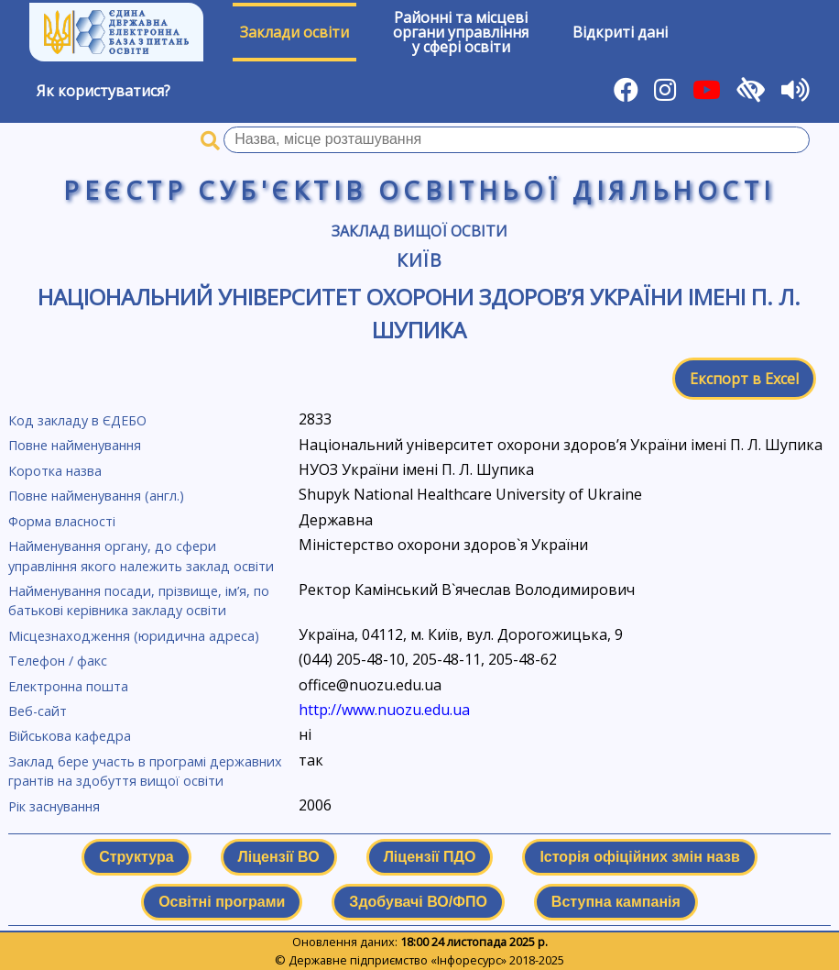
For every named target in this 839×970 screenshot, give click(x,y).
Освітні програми (221, 901)
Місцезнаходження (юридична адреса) (133, 636)
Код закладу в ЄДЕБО (77, 420)
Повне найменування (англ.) (96, 495)
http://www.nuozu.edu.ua (384, 710)
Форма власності (61, 521)
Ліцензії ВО (279, 857)
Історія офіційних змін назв (639, 857)
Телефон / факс (57, 660)
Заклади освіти (294, 32)
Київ (420, 260)
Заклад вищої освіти (419, 231)
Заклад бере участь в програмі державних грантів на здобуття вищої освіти (145, 771)
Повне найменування (74, 445)
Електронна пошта (68, 686)
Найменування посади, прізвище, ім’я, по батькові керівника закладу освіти (138, 601)
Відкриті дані (620, 32)
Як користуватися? (103, 91)
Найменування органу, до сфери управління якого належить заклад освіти (141, 556)
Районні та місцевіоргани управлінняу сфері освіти (460, 32)
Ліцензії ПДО (430, 857)
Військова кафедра (69, 735)
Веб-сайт (37, 711)
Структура (136, 857)
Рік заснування (54, 806)
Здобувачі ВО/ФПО (417, 901)
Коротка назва (55, 470)
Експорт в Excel (744, 379)
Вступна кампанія (616, 901)
